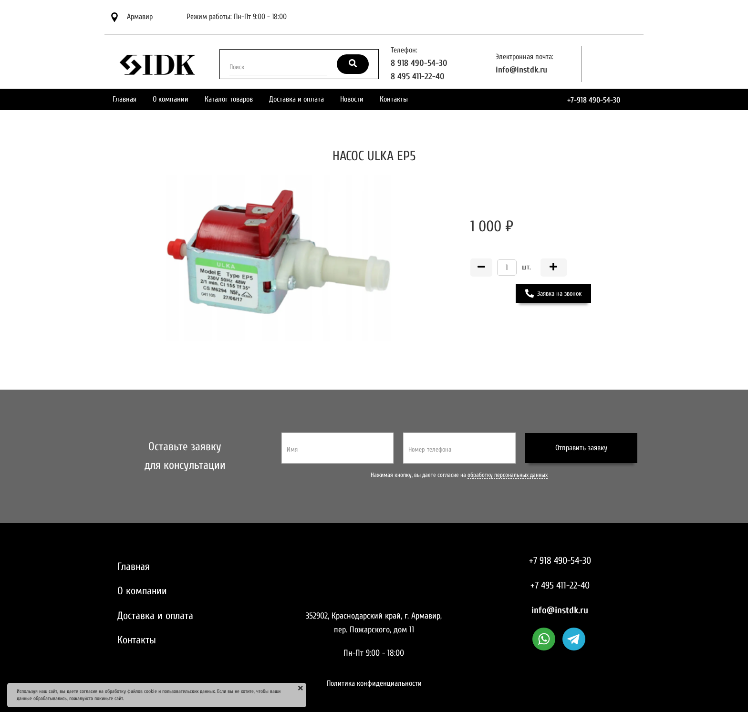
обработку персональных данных (508, 475)
